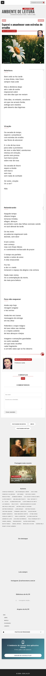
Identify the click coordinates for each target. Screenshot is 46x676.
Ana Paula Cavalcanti (8, 506)
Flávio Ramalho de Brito (30, 501)
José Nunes (20, 494)
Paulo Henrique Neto (34, 518)
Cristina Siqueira (7, 511)
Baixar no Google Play (23, 655)
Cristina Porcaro (30, 508)
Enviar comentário (10, 412)
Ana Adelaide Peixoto (19, 499)
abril (6, 617)
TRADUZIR (41, 20)
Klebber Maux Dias (15, 501)
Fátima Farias (34, 513)
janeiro (6, 626)
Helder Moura (32, 511)
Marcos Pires (6, 496)
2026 (4, 614)
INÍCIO (32, 424)
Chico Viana (34, 491)
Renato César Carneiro (9, 526)
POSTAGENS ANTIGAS (23, 428)
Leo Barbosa (6, 504)
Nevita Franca (6, 523)
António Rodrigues (7, 508)
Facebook (31, 442)
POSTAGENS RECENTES (19, 424)
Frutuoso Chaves (30, 494)
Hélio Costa (15, 504)
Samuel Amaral (6, 521)
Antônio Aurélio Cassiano (24, 506)
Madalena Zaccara (28, 523)
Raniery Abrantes (7, 513)
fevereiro (7, 623)
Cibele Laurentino (20, 516)
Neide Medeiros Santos (21, 513)
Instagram (31, 440)
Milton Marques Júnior (22, 491)
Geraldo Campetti (7, 516)
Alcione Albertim (32, 516)
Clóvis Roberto (6, 499)
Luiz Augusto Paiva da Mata (32, 496)
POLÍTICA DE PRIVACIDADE (22, 632)
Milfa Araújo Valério (9, 31)
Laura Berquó (19, 508)
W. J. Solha (5, 501)
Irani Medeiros (17, 521)
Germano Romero (17, 496)
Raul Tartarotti (32, 499)
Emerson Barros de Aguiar (28, 504)
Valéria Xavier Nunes (29, 521)
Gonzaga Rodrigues (8, 491)
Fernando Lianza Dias (20, 511)
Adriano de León (7, 518)
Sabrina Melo (40, 523)
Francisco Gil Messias (8, 494)
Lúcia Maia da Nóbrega (19, 518)
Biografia (31, 445)
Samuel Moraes (16, 523)
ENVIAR (4, 20)
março (6, 620)
